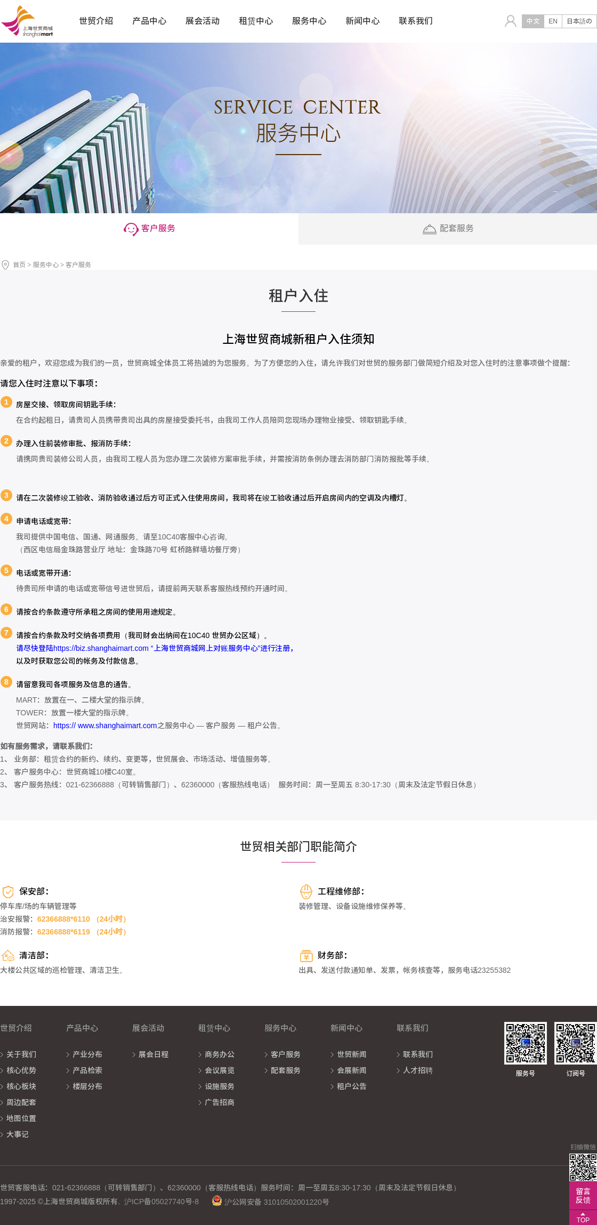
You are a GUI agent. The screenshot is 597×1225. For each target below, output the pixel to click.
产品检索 (87, 1070)
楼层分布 (87, 1086)
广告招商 (220, 1102)
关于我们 (21, 1054)
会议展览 (220, 1070)
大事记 (17, 1134)
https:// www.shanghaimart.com (105, 725)
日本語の (579, 21)
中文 (533, 21)
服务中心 (46, 265)
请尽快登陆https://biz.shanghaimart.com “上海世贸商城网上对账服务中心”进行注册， (156, 648)
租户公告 (352, 1086)
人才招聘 (418, 1070)
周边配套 (21, 1102)
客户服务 (286, 1054)
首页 (19, 265)
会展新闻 (352, 1070)
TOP (583, 1220)
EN (553, 21)
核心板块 (21, 1086)
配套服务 (286, 1070)
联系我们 (418, 1054)
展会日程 (153, 1054)
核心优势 (21, 1070)
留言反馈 (583, 1195)
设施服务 (220, 1086)
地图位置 (21, 1118)
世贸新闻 (352, 1054)
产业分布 (87, 1054)
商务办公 (220, 1054)
